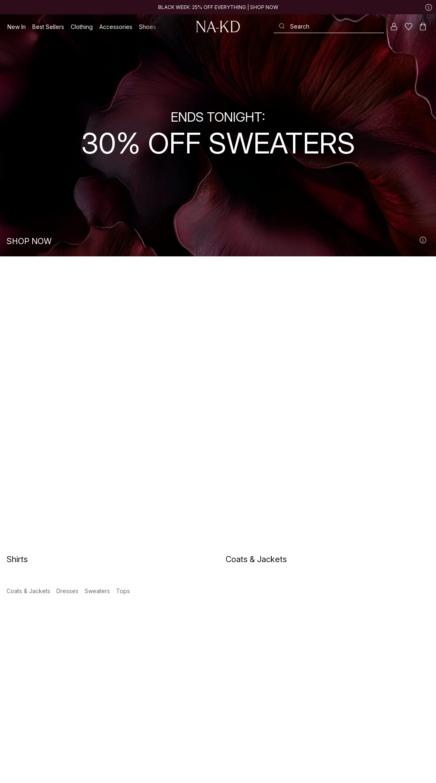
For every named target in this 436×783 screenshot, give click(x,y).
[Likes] (408, 26)
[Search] (328, 26)
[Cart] (422, 26)
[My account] (393, 26)
